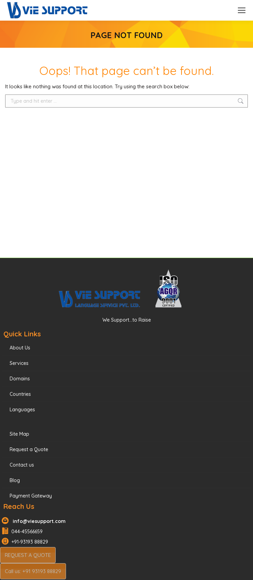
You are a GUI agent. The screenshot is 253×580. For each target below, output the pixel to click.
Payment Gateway (31, 496)
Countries (20, 394)
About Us (20, 348)
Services (19, 363)
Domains (20, 379)
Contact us (22, 465)
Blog (15, 480)
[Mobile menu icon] (241, 10)
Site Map (19, 434)
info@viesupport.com (38, 521)
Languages (22, 409)
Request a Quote (29, 449)
